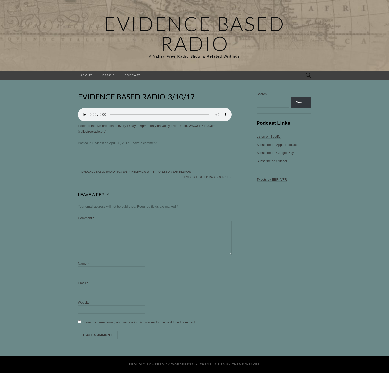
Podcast (133, 75)
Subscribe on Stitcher (272, 161)
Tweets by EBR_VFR (272, 179)
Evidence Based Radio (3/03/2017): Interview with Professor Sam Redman (134, 171)
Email (83, 283)
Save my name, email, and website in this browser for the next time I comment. (139, 322)
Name (83, 263)
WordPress (182, 364)
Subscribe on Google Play (275, 153)
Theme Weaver (246, 364)
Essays (108, 75)
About (86, 75)
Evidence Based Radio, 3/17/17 (208, 177)
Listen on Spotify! (269, 136)
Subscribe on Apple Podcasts (277, 145)
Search (262, 94)
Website (84, 302)
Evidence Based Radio (194, 33)
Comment (86, 218)
